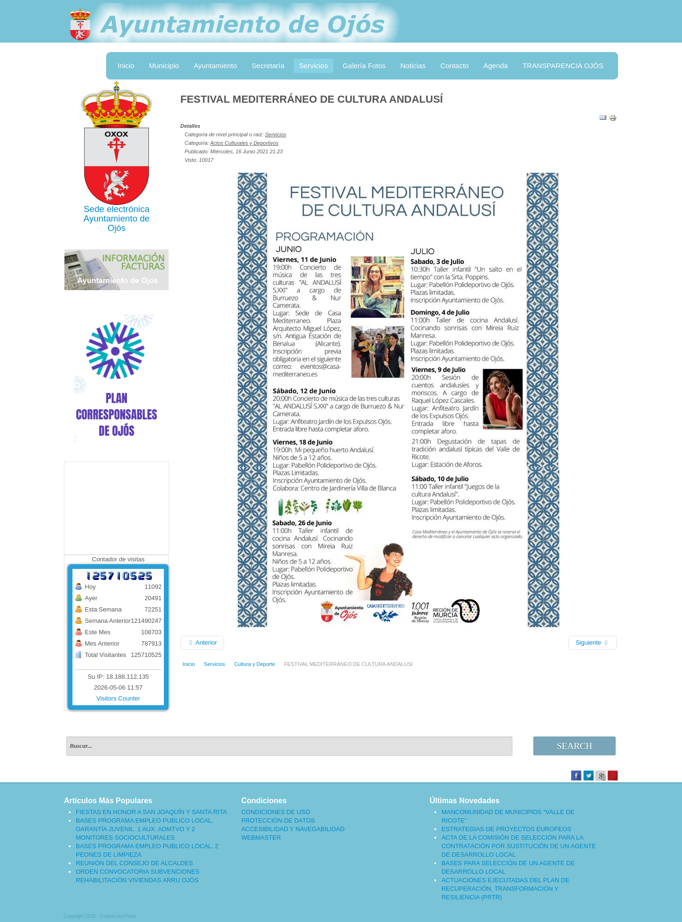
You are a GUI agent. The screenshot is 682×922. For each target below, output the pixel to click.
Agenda (496, 66)
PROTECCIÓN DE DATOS (278, 820)
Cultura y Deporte (254, 664)
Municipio (164, 66)
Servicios (313, 66)
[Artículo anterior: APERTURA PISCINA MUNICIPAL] (202, 643)
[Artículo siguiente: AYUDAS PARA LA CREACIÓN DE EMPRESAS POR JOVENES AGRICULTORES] (592, 643)
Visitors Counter (118, 698)
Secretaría (267, 66)
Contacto (454, 66)
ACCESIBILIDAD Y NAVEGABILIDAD (292, 829)
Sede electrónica (117, 209)
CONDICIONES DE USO (275, 812)
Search (574, 746)
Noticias (412, 66)
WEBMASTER (261, 837)
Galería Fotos (364, 66)
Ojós (117, 228)
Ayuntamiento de (116, 218)
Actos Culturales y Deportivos (244, 143)
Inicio (125, 66)
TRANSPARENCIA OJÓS (562, 66)
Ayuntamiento (215, 66)
